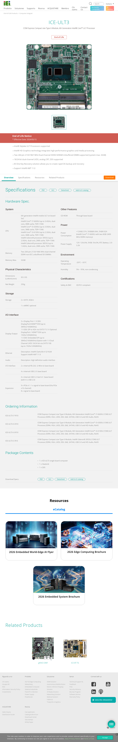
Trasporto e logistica (53, 702)
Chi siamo (5, 682)
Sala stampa (29, 720)
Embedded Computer (32, 687)
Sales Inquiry (6, 712)
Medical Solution (52, 697)
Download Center (31, 717)
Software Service (74, 694)
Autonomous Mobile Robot (56, 684)
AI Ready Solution (53, 692)
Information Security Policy (11, 689)
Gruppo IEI (5, 684)
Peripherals (29, 697)
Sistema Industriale (31, 689)
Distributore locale (8, 714)
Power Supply (29, 694)
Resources (39, 177)
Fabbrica (50, 699)
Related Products (56, 177)
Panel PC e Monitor (31, 692)
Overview (8, 177)
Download (109, 177)
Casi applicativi (30, 712)
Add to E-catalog (82, 190)
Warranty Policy (74, 697)
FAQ (70, 687)
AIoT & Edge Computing (33, 682)
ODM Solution (51, 682)
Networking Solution (53, 694)
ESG (3, 687)
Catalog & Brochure (31, 714)
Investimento (6, 692)
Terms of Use (89, 739)
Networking (28, 684)
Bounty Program (75, 692)
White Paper (29, 722)
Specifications (24, 177)
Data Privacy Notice (72, 739)
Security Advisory (75, 689)
